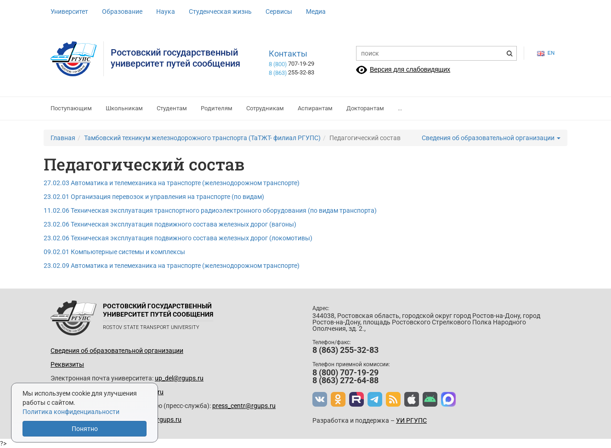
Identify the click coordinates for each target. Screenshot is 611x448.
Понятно (85, 428)
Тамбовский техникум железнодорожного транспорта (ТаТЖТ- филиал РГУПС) (202, 138)
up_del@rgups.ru (179, 378)
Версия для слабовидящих (410, 69)
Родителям (216, 108)
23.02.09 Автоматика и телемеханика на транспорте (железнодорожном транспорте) (172, 265)
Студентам (172, 108)
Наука (165, 11)
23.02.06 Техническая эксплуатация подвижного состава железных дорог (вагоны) (170, 224)
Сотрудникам (265, 108)
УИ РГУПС (411, 420)
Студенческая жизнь (220, 11)
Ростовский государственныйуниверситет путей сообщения (175, 58)
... (400, 108)
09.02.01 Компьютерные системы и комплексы (114, 251)
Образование (122, 11)
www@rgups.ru (158, 419)
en (545, 53)
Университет (69, 11)
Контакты (288, 53)
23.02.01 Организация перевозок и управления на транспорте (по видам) (154, 196)
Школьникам (124, 108)
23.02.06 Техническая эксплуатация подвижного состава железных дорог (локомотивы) (178, 238)
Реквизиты (67, 364)
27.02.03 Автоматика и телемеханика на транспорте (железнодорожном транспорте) (172, 183)
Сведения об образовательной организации (491, 138)
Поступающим (71, 108)
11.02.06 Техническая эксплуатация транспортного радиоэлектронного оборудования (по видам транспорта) (210, 210)
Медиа (316, 11)
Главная (63, 138)
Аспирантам (315, 108)
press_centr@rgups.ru (244, 405)
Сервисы (279, 11)
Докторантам (365, 108)
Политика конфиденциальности (71, 411)
